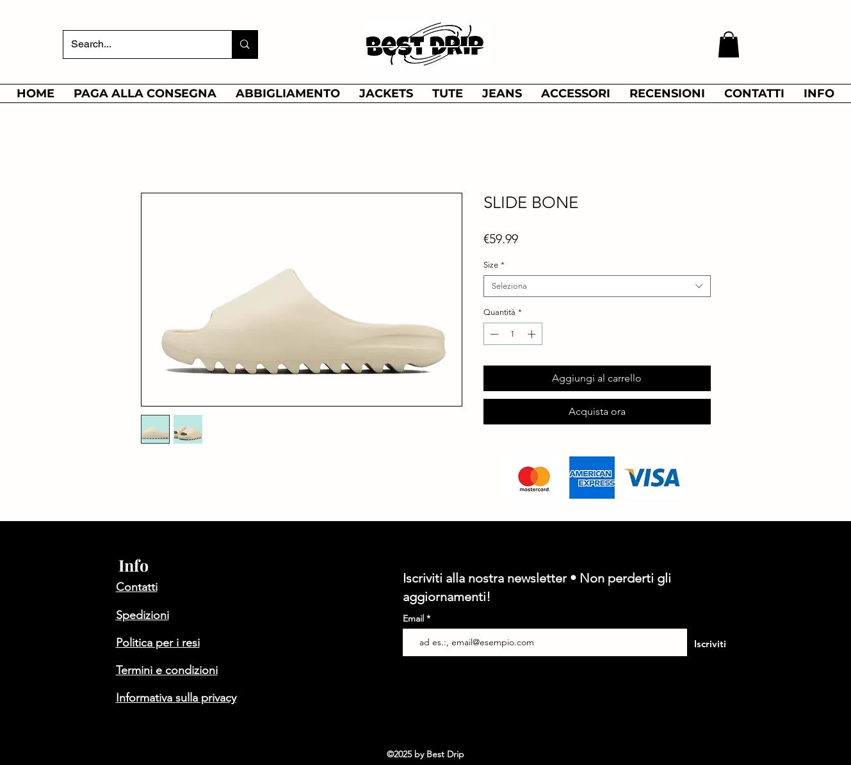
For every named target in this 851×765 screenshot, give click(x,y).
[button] (729, 44)
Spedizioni (142, 615)
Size (494, 265)
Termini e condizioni (167, 670)
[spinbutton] (512, 334)
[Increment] (532, 334)
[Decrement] (493, 334)
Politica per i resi (158, 643)
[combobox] (597, 286)
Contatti (137, 587)
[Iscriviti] (710, 643)
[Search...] (138, 44)
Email (414, 618)
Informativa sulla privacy (176, 698)
